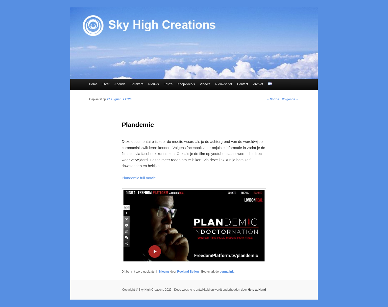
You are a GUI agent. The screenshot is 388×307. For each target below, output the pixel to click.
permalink (226, 271)
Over (105, 84)
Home (93, 84)
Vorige (272, 99)
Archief (258, 84)
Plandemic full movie (139, 178)
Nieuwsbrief (223, 84)
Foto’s (168, 84)
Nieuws (153, 84)
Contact (242, 84)
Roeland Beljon (188, 271)
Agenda (119, 84)
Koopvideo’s (186, 84)
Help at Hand (257, 289)
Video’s (205, 84)
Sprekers (136, 84)
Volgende (290, 99)
